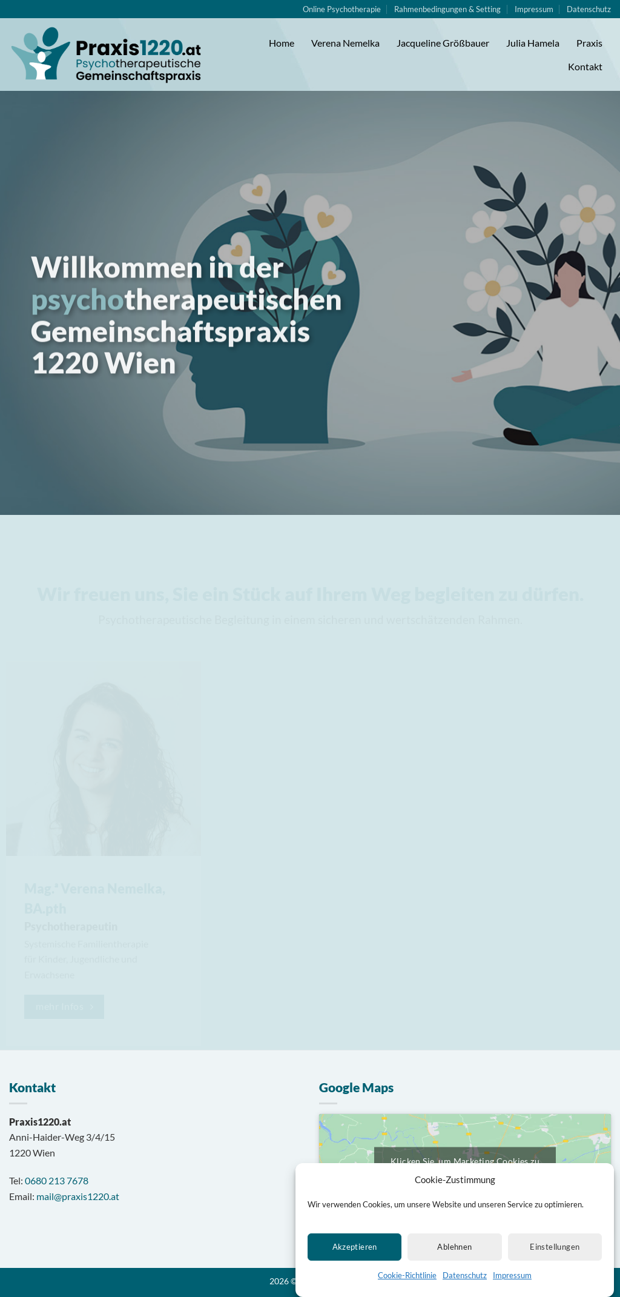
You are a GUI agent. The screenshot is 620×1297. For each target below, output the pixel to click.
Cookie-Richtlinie (407, 1277)
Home (281, 42)
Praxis (589, 42)
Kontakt (585, 66)
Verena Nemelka (345, 42)
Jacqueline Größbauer (443, 42)
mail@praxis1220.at (77, 1196)
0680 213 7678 (56, 1180)
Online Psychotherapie (342, 9)
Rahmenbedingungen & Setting (447, 9)
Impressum (512, 1277)
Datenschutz (465, 1277)
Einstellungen (554, 1249)
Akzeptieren (354, 1249)
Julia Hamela (532, 42)
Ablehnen (454, 1249)
